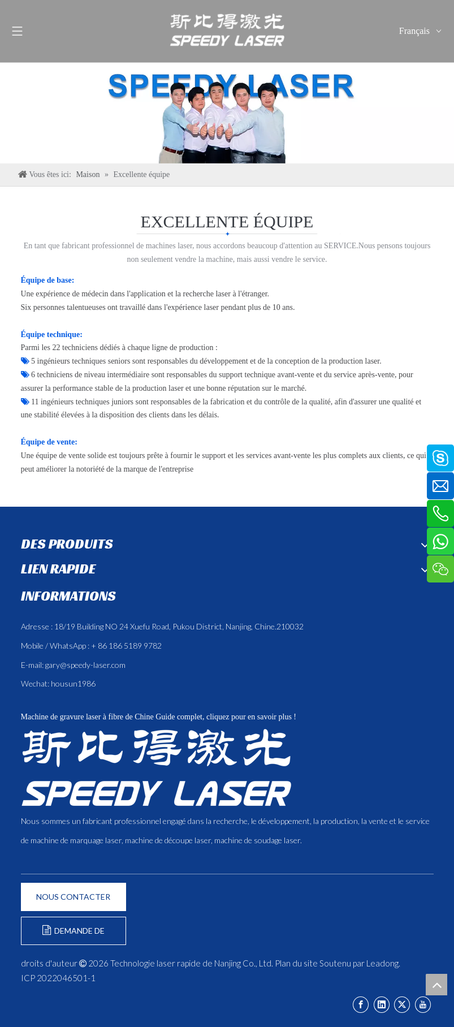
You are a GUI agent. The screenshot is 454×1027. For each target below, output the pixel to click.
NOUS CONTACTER (73, 896)
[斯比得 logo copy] (156, 767)
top (436, 984)
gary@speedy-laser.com (85, 665)
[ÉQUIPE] (227, 112)
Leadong (382, 963)
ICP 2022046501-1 (58, 978)
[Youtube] (423, 1004)
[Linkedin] (382, 1004)
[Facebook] (361, 1004)
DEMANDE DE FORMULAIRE (73, 935)
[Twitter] (402, 1004)
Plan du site (296, 963)
